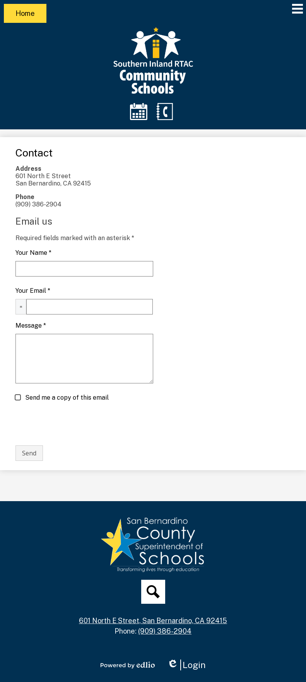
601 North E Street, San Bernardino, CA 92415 (153, 621)
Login (186, 665)
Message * (30, 325)
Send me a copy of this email (66, 397)
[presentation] (74, 424)
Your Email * (32, 290)
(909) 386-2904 (164, 631)
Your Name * (33, 252)
